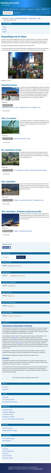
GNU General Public (38, 469)
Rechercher (20, 257)
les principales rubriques (8, 399)
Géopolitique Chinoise (9, 85)
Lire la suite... (6, 110)
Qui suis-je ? (5, 387)
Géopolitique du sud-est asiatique (38, 170)
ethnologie (18, 342)
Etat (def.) (5, 358)
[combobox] (9, 257)
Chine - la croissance (8, 118)
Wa (39, 107)
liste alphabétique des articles (9, 402)
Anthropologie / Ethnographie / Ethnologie (17, 326)
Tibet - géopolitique (8, 181)
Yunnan (4, 27)
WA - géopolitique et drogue (11, 150)
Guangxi (4, 31)
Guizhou (4, 29)
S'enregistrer (5, 389)
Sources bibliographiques (8, 438)
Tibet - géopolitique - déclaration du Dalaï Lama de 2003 (21, 211)
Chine (16, 107)
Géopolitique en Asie (24, 107)
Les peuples (5, 397)
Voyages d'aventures (7, 428)
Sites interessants (6, 440)
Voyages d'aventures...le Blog (9, 430)
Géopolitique (34, 107)
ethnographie (14, 337)
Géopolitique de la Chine (8, 107)
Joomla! (10, 469)
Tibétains (16, 200)
